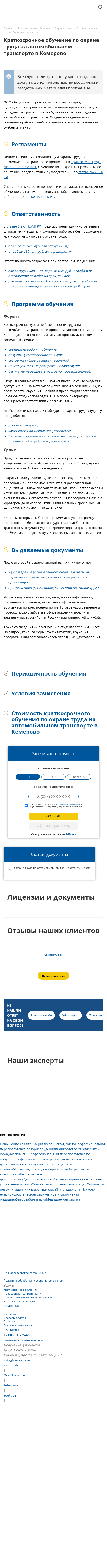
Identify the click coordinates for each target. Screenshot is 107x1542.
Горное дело (58, 1169)
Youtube (10, 1395)
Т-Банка (71, 834)
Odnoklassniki (14, 1375)
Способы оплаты (15, 1318)
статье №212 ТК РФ (39, 196)
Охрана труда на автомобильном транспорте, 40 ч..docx (52, 868)
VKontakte (11, 1365)
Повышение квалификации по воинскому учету (37, 1144)
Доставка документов (18, 1325)
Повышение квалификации (22, 1293)
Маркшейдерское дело (31, 1169)
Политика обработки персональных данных (33, 1280)
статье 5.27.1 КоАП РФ (24, 226)
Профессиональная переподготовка (28, 1297)
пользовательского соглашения (66, 803)
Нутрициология (69, 1189)
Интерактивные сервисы (20, 1301)
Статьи (8, 1310)
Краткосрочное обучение (21, 1290)
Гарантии (10, 1321)
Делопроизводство (38, 1179)
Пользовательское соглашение (25, 1273)
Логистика (15, 1179)
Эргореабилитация (31, 1199)
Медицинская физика (63, 1199)
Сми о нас (10, 1314)
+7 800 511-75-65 (17, 1335)
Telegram (11, 1385)
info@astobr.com (17, 1360)
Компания (12, 1305)
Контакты (11, 1330)
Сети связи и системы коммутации (59, 1184)
